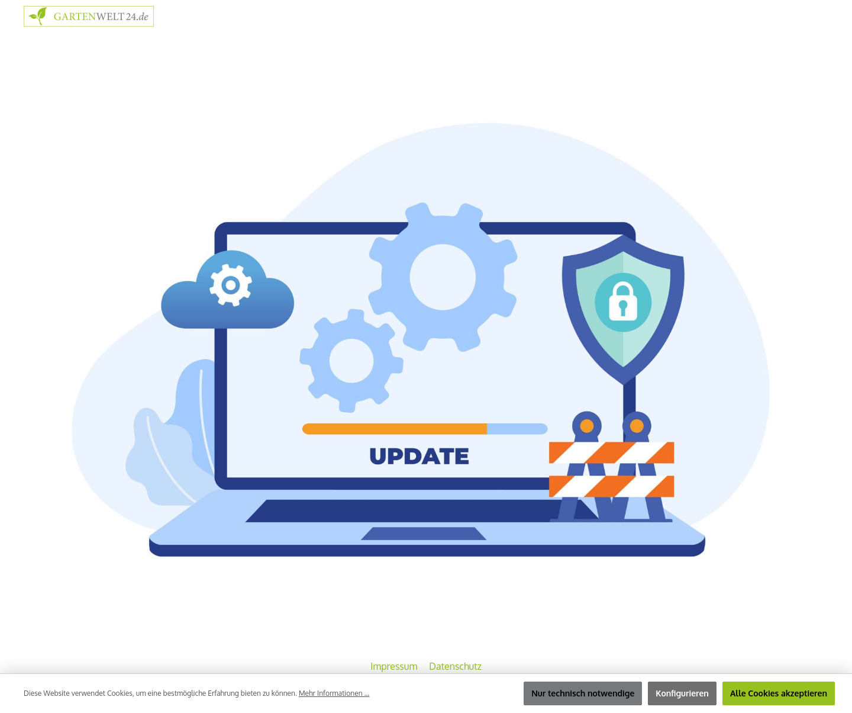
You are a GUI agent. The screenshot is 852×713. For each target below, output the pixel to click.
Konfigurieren (682, 693)
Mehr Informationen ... (334, 693)
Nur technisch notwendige (582, 693)
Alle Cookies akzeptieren (778, 693)
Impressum (394, 666)
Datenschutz (455, 666)
